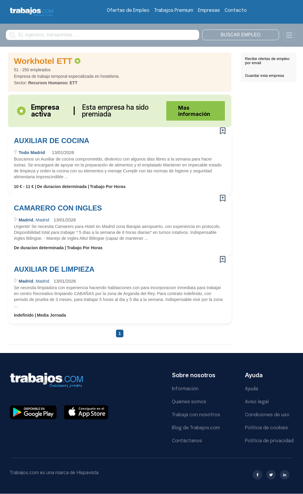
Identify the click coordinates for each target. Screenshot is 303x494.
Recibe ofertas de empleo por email (267, 60)
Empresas (209, 10)
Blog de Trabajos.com (196, 427)
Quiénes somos (189, 401)
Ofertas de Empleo (128, 10)
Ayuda (251, 388)
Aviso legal (257, 401)
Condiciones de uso (267, 414)
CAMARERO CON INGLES (58, 208)
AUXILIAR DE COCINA (51, 140)
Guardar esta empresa (264, 75)
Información (185, 388)
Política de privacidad (269, 440)
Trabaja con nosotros (196, 414)
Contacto (236, 10)
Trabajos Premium (173, 10)
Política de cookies (266, 427)
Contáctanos (187, 440)
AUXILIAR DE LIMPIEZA (54, 269)
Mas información (194, 111)
